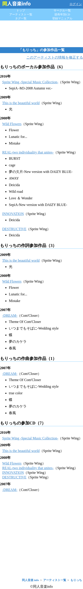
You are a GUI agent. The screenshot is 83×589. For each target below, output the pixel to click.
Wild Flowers (11, 124)
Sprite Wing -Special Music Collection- (30, 82)
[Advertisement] (41, 34)
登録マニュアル (62, 18)
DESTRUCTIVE (14, 229)
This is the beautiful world (21, 103)
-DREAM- (9, 315)
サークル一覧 (62, 10)
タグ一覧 (21, 18)
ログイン (75, 4)
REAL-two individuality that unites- (28, 152)
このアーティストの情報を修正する (54, 57)
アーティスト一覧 (20, 14)
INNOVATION (13, 214)
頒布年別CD (62, 14)
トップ (20, 10)
